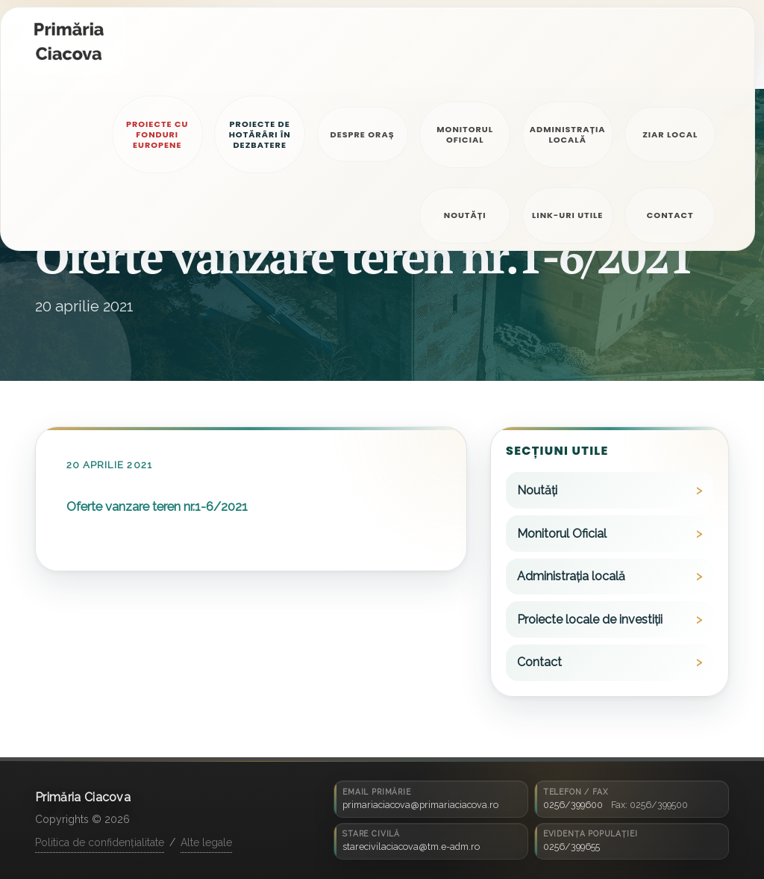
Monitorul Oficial (562, 534)
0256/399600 (573, 804)
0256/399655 (571, 846)
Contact (539, 662)
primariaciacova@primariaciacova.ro (420, 804)
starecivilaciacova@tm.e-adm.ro (411, 846)
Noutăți (537, 490)
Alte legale (206, 842)
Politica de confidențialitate (99, 842)
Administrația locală (571, 576)
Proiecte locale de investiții (590, 619)
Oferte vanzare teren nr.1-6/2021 (157, 506)
